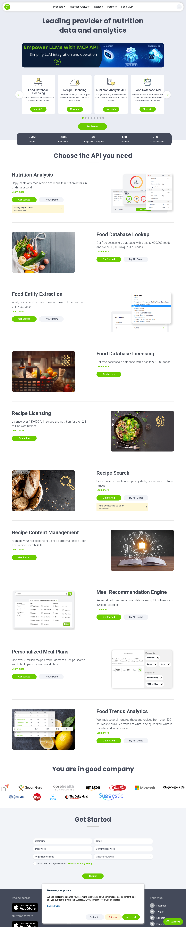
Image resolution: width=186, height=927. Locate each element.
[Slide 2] (86, 118)
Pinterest (158, 923)
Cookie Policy (53, 906)
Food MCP (127, 6)
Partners (112, 6)
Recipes (98, 6)
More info (38, 109)
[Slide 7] (100, 118)
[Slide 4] (92, 118)
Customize (95, 917)
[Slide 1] (83, 118)
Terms (71, 863)
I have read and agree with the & (62, 863)
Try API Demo (51, 199)
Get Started (92, 126)
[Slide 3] (89, 118)
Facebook (158, 905)
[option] (106, 787)
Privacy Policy (84, 863)
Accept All (131, 917)
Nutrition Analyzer (80, 6)
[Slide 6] (97, 118)
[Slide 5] (94, 118)
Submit (93, 876)
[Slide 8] (103, 118)
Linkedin (157, 917)
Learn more (18, 191)
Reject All (113, 917)
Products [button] (58, 6)
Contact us (109, 374)
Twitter (156, 911)
